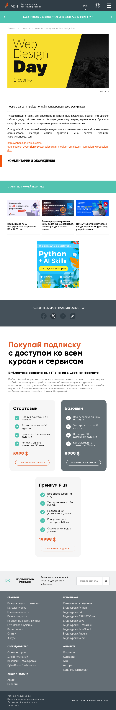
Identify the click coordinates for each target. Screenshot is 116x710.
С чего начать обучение (77, 603)
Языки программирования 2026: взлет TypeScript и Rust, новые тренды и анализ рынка (58, 225)
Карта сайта (13, 705)
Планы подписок (17, 616)
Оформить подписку (32, 462)
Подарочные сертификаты (23, 620)
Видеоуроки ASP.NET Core (79, 616)
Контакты (69, 656)
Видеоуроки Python (75, 607)
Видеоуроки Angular (75, 633)
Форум (11, 638)
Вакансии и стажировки (22, 660)
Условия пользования (19, 696)
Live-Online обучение (20, 625)
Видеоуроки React (74, 638)
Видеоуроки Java (73, 620)
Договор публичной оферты (22, 702)
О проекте (69, 652)
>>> (91, 16)
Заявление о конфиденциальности (25, 699)
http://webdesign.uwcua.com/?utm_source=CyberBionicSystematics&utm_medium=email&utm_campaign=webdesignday (57, 146)
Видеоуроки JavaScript (77, 629)
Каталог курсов (16, 607)
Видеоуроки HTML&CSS (77, 625)
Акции (11, 679)
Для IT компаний (17, 656)
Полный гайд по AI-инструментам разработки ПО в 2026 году (21, 227)
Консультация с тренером (23, 603)
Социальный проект (75, 669)
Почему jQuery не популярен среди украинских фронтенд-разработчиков (92, 227)
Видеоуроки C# (72, 612)
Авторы (68, 665)
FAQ (65, 660)
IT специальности (18, 612)
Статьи (11, 633)
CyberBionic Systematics (22, 665)
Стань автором (16, 652)
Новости (12, 684)
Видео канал (15, 629)
